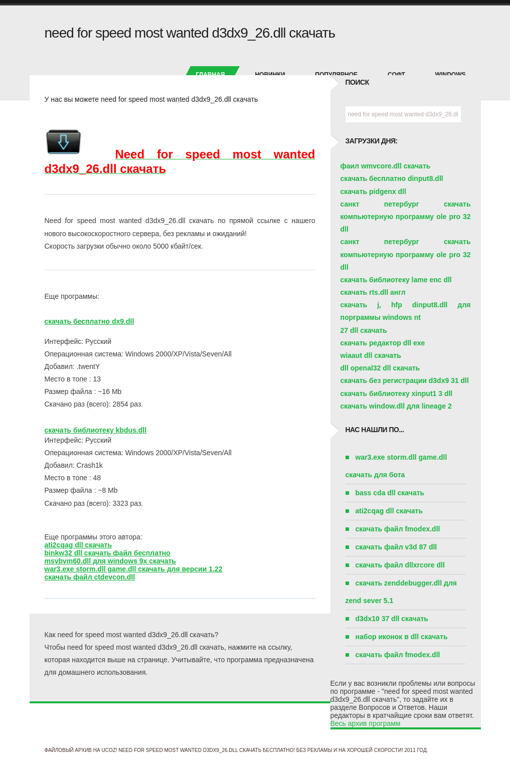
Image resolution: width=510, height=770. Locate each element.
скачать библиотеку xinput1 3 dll (397, 394)
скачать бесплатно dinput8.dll (392, 178)
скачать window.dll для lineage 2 (396, 406)
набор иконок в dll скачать (402, 637)
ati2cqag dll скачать (78, 545)
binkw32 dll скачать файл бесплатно (108, 553)
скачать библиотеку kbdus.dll (96, 430)
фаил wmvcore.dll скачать (386, 166)
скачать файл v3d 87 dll (396, 547)
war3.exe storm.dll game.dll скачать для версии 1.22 (134, 569)
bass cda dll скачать (390, 493)
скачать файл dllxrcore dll (400, 565)
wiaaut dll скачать (371, 355)
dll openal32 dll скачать (380, 368)
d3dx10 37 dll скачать (392, 619)
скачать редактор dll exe (383, 343)
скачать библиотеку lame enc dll (396, 280)
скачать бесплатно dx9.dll (89, 321)
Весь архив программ (365, 723)
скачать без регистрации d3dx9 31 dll (405, 380)
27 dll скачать (364, 330)
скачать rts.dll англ (373, 292)
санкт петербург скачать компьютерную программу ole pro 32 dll (406, 216)
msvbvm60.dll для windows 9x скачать (110, 561)
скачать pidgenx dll (373, 191)
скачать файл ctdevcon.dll (90, 577)
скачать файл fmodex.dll (398, 529)
